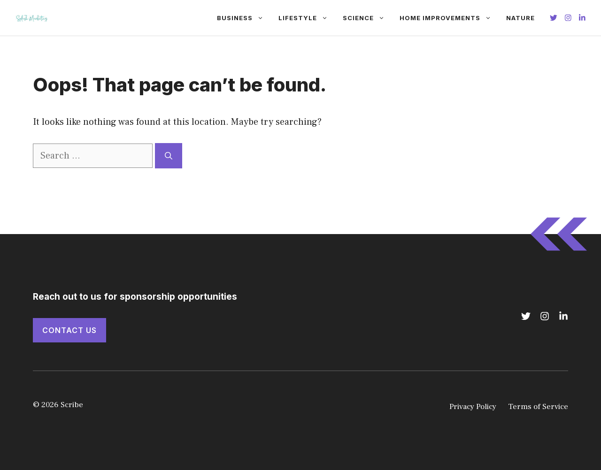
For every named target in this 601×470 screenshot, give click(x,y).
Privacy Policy (472, 407)
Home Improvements (449, 18)
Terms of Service (538, 407)
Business (244, 18)
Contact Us (69, 330)
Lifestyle (306, 18)
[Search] (168, 155)
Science (367, 18)
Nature (520, 18)
